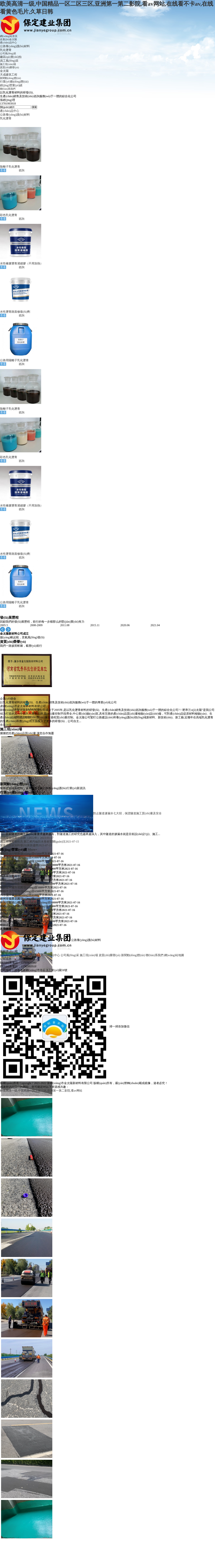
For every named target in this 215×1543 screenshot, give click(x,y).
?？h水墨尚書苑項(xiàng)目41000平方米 (30, 857)
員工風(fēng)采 (9, 60)
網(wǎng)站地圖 (174, 955)
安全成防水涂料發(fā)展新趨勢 (26, 845)
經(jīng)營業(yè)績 (11, 85)
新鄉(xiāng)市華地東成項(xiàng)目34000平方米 (36, 879)
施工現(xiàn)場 (89, 955)
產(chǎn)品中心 (9, 110)
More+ (39, 792)
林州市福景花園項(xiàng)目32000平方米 (32, 861)
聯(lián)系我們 (154, 955)
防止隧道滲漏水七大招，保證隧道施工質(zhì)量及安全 (127, 813)
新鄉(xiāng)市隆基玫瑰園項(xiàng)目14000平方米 (37, 872)
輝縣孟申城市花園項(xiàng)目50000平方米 (33, 887)
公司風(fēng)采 (70, 955)
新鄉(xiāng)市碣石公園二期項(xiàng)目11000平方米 (39, 868)
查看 (3, 170)
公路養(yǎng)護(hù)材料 (15, 46)
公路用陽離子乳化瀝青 (14, 360)
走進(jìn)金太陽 (30, 955)
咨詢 (21, 170)
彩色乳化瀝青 (8, 215)
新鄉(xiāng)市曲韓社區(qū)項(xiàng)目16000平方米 (38, 883)
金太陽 (4, 70)
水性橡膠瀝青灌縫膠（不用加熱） (21, 263)
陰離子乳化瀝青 (10, 166)
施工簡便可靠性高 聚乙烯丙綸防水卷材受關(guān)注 (39, 841)
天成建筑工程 (8, 74)
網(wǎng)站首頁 (10, 955)
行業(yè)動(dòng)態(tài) (14, 81)
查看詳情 (5, 724)
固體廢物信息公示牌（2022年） (27, 837)
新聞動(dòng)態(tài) (133, 955)
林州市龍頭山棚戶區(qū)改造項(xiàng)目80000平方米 (40, 864)
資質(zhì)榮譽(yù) (109, 955)
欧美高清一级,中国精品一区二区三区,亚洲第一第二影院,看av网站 (41, 1090)
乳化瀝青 (5, 49)
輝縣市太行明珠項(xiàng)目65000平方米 (32, 853)
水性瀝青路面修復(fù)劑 (15, 311)
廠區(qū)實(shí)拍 (11, 56)
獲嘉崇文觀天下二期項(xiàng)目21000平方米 (34, 876)
